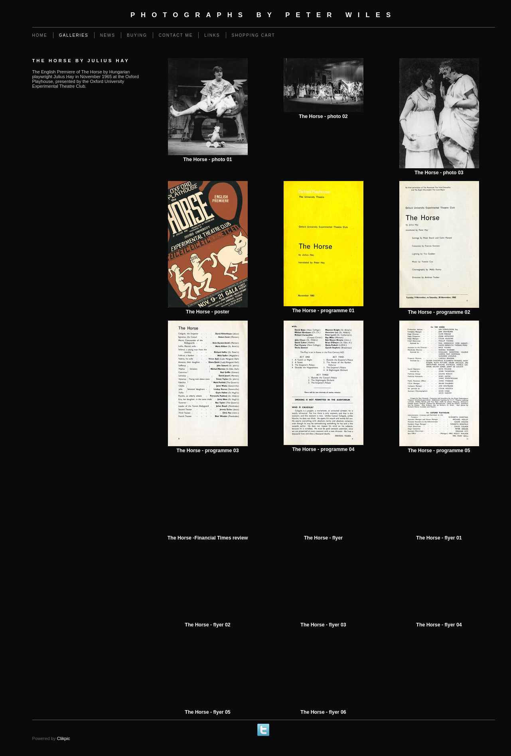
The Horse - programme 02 (439, 312)
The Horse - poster (207, 312)
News (107, 35)
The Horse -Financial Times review (208, 538)
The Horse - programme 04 (323, 449)
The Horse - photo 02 (323, 116)
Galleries (74, 35)
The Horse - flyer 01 (439, 538)
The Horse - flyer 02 (207, 625)
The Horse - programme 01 (323, 310)
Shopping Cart (253, 35)
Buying (137, 35)
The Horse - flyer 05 (207, 712)
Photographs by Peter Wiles (263, 15)
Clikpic (63, 738)
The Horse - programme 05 (439, 450)
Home (39, 35)
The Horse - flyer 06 (323, 712)
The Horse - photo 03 (438, 172)
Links (212, 35)
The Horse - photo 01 (207, 159)
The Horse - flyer (323, 538)
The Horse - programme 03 (207, 450)
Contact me (176, 35)
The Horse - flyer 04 (439, 625)
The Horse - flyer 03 (323, 625)
